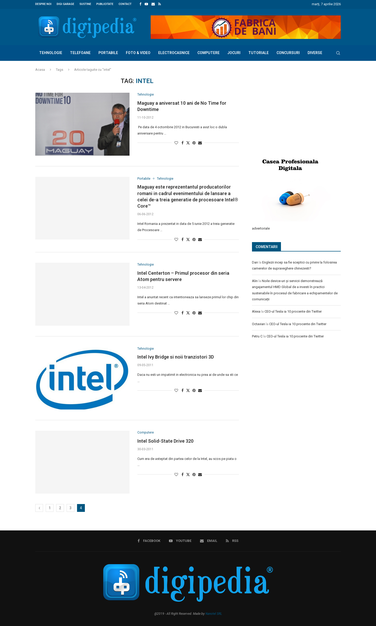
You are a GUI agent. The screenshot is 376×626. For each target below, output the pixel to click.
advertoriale (261, 228)
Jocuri (233, 52)
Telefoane (80, 52)
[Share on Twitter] (188, 142)
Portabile (108, 52)
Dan (255, 262)
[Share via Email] (200, 143)
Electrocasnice (174, 52)
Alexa (256, 311)
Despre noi (43, 4)
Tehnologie (50, 52)
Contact (125, 4)
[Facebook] (140, 4)
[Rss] (159, 4)
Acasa (40, 69)
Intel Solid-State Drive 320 (165, 441)
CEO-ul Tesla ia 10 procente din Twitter (293, 311)
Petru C (257, 335)
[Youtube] (146, 4)
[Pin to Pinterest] (194, 143)
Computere (208, 52)
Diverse (315, 52)
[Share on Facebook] (182, 143)
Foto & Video (138, 52)
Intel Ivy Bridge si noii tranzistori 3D (175, 357)
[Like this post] (176, 143)
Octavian (258, 323)
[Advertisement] (291, 111)
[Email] (153, 4)
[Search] (338, 52)
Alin (255, 280)
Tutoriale (258, 52)
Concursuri (288, 52)
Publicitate (104, 4)
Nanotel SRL (213, 613)
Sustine (85, 4)
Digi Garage (65, 4)
